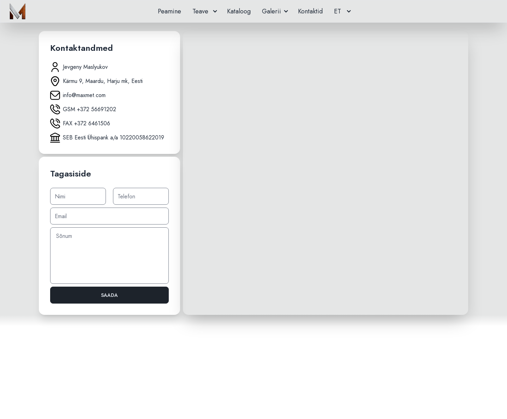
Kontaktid (310, 11)
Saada (109, 295)
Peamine (169, 11)
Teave (201, 11)
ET (337, 11)
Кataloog (239, 11)
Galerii (271, 11)
